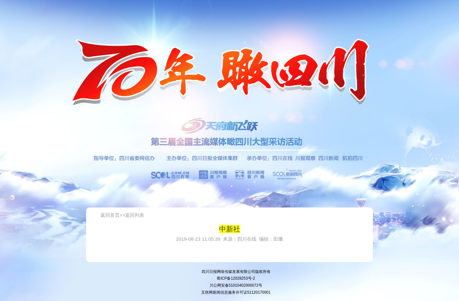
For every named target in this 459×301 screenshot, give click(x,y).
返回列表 (134, 215)
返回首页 (110, 215)
